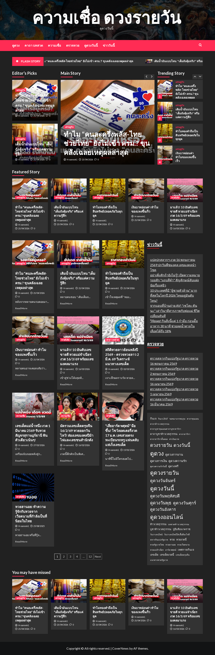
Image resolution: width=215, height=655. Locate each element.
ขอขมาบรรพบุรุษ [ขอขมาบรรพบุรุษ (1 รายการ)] (177, 418)
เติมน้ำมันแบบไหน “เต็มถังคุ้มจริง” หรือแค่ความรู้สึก (33, 149)
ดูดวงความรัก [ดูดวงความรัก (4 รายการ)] (177, 461)
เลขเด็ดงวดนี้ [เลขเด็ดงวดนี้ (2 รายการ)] (167, 554)
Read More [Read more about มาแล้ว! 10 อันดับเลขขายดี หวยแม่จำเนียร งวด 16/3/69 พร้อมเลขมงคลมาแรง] (66, 384)
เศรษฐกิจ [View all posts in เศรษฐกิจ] (69, 127)
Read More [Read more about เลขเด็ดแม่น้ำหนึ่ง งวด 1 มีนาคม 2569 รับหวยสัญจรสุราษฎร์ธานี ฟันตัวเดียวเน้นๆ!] (21, 460)
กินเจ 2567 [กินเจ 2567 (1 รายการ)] (163, 418)
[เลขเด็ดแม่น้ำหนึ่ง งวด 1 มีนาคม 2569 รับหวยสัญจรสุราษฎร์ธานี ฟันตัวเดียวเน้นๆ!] (33, 407)
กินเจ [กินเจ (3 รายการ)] (153, 418)
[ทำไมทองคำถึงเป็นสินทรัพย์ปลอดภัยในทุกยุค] (165, 133)
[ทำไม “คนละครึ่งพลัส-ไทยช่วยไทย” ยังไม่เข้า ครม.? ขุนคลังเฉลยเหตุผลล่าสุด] (165, 89)
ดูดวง (16, 45)
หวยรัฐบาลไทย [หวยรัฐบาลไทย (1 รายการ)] (157, 544)
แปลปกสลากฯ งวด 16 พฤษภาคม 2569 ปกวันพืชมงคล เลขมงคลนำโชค (173, 265)
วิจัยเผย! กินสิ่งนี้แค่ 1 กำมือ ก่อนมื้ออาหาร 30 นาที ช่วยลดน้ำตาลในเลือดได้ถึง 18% (174, 326)
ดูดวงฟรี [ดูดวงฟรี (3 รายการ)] (173, 466)
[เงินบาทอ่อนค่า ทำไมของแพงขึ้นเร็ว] (165, 155)
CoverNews (120, 648)
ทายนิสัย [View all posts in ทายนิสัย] (175, 197)
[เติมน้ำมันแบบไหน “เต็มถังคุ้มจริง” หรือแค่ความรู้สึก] (165, 111)
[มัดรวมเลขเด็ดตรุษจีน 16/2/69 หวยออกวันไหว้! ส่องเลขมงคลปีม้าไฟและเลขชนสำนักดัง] (78, 407)
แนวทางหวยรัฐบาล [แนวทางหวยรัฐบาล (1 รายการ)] (159, 560)
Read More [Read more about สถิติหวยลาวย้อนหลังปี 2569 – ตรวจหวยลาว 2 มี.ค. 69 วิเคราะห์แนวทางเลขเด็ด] (111, 384)
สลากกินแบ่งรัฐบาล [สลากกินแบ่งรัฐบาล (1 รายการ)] (159, 539)
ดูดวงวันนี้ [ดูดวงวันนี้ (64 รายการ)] (162, 488)
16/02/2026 (84, 445)
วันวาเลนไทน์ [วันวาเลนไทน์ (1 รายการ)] (156, 534)
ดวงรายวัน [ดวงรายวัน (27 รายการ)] (161, 445)
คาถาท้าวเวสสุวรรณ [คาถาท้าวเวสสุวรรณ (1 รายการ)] (159, 424)
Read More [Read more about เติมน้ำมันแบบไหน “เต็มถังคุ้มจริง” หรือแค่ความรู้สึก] (66, 303)
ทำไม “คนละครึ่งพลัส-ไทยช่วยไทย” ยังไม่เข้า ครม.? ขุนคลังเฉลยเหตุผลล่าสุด (93, 61)
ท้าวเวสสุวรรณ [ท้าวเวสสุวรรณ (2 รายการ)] (158, 524)
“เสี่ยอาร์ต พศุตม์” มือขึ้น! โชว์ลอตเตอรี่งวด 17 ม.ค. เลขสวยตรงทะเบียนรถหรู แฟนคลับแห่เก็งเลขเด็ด (122, 435)
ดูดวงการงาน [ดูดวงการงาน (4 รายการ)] (174, 454)
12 (90, 556)
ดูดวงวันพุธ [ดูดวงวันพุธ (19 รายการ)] (160, 502)
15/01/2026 (129, 450)
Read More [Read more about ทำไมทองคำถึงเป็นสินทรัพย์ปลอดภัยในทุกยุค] (111, 303)
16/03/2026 (178, 228)
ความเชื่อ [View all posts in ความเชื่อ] (20, 416)
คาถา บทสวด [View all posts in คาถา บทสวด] (112, 339)
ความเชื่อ (54, 45)
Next (98, 556)
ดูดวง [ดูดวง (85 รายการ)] (157, 453)
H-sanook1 (72, 159)
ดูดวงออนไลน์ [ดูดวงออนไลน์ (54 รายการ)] (166, 517)
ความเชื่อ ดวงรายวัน (106, 17)
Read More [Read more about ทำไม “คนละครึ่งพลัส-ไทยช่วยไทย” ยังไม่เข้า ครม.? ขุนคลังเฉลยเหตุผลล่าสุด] (21, 308)
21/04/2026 (87, 159)
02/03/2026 (129, 369)
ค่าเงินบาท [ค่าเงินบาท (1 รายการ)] (174, 439)
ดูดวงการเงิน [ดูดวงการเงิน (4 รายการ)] (158, 461)
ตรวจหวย (72, 45)
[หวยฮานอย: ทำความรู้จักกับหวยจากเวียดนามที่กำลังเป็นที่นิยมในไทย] (33, 487)
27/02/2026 (39, 445)
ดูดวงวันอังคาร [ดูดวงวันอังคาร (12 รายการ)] (163, 509)
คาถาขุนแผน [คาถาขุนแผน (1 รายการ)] (193, 418)
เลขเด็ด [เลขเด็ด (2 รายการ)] (154, 554)
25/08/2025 (39, 526)
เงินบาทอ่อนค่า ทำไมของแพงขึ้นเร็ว (185, 157)
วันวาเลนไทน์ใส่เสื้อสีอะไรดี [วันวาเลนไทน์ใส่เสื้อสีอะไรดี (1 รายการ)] (177, 534)
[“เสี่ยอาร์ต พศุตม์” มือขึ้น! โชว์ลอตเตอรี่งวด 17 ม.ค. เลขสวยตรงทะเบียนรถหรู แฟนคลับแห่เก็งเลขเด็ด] (123, 407)
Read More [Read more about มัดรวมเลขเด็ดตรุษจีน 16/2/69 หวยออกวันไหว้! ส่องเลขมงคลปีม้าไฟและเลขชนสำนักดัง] (66, 460)
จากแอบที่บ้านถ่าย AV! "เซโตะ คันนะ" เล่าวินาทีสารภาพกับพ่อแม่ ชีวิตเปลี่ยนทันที (175, 311)
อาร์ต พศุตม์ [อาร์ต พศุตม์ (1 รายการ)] (170, 549)
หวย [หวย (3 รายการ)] (172, 539)
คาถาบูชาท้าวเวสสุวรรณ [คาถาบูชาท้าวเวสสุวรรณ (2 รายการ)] (163, 433)
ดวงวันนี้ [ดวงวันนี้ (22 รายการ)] (181, 445)
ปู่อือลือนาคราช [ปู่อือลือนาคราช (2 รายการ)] (181, 529)
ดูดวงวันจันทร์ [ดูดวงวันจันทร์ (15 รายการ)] (162, 480)
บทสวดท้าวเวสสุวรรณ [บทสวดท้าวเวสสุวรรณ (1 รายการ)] (178, 524)
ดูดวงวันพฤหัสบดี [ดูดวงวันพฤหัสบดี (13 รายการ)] (165, 495)
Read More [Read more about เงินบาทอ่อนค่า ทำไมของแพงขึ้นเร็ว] (21, 375)
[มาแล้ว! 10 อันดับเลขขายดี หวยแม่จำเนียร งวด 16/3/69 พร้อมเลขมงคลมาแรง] (185, 190)
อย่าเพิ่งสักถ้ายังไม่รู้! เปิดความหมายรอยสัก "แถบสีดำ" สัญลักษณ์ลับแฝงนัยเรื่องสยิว (175, 280)
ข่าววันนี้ (109, 45)
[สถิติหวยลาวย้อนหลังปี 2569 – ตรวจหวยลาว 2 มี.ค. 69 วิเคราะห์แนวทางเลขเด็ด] (123, 330)
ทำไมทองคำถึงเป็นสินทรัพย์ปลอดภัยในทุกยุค (187, 135)
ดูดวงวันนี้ (91, 45)
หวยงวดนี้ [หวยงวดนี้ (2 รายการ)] (181, 539)
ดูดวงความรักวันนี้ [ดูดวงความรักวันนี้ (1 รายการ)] (158, 466)
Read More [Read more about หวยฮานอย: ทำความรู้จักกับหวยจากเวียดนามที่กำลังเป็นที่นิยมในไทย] (21, 541)
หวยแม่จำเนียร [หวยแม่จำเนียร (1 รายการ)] (157, 549)
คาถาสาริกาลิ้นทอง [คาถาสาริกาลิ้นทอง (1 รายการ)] (159, 439)
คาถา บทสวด (34, 45)
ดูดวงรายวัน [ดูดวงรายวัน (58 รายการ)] (164, 472)
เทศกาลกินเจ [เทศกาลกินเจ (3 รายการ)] (186, 549)
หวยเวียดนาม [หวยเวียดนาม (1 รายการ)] (183, 544)
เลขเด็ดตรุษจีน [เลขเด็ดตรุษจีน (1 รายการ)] (182, 554)
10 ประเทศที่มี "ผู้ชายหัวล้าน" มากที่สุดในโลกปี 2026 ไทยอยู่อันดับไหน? (173, 295)
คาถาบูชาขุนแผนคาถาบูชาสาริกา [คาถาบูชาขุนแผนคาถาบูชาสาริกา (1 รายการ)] (165, 429)
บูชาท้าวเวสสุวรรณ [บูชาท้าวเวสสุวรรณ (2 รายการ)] (160, 529)
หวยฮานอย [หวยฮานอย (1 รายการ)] (170, 544)
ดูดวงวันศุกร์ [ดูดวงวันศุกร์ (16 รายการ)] (184, 502)
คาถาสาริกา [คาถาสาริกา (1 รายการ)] (184, 434)
